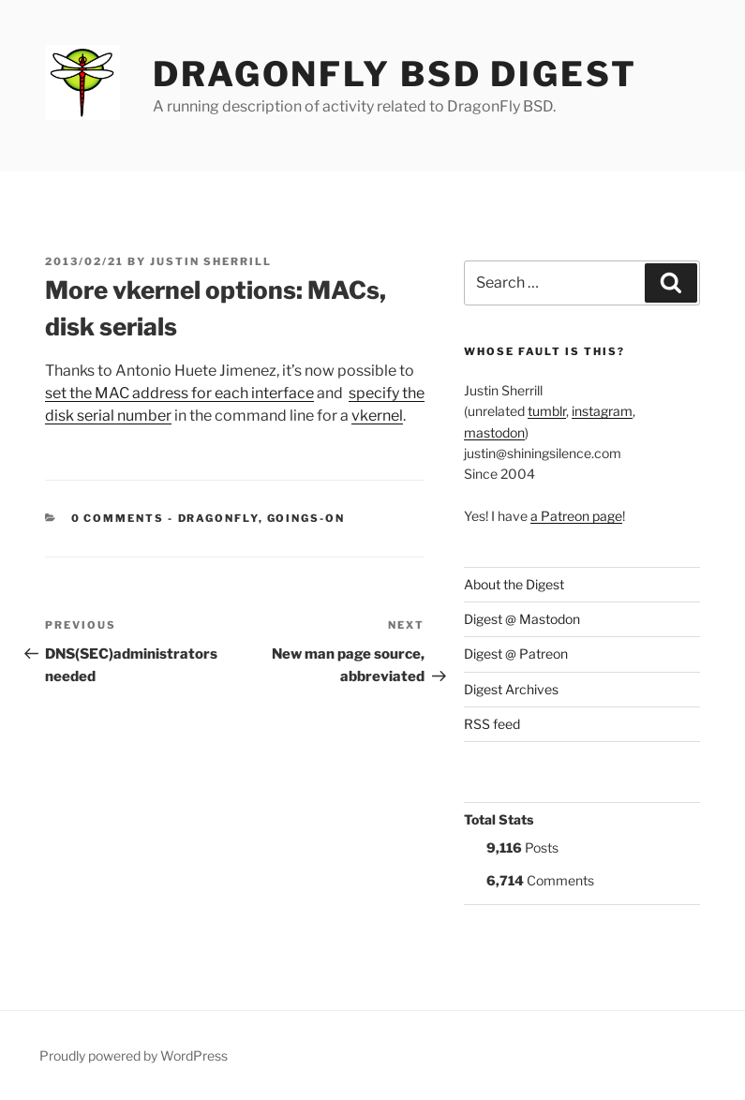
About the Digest (514, 584)
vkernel (377, 415)
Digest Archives (511, 689)
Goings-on (306, 518)
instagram (602, 411)
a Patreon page (576, 516)
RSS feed (492, 724)
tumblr (547, 411)
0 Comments (118, 518)
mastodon (494, 432)
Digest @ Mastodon (522, 619)
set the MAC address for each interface (179, 393)
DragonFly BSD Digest (395, 74)
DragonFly (218, 518)
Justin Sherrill (211, 261)
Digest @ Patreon (516, 653)
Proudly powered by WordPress (133, 1055)
